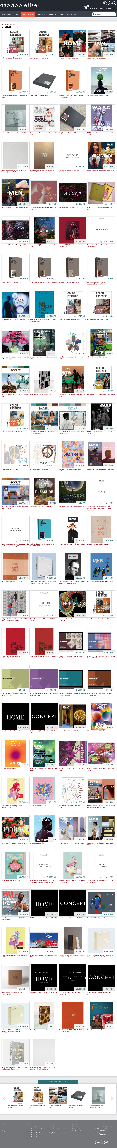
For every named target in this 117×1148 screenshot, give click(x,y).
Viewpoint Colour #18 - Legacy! (97, 357)
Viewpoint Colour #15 (9, 768)
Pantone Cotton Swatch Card (34, 1129)
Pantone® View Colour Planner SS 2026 (14, 843)
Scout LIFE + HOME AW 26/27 (68, 731)
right (113, 1099)
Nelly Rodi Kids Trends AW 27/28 (12, 282)
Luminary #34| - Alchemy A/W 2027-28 (71, 207)
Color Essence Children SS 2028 (12, 58)
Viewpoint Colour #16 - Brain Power (99, 731)
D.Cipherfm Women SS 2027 (39, 469)
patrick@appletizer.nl (101, 1133)
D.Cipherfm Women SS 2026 (11, 880)
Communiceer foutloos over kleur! (36, 1127)
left (4, 1099)
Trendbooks (12, 24)
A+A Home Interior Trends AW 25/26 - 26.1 (44, 992)
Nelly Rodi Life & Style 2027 (67, 133)
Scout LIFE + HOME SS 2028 (96, 58)
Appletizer (5, 1127)
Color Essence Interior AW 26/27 (97, 619)
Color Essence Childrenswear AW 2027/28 (72, 319)
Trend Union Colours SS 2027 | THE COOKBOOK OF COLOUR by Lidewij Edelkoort (99, 508)
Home (4, 24)
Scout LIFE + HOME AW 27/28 (68, 58)
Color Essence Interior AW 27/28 (97, 319)
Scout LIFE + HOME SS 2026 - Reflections (100, 469)
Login (4, 1131)
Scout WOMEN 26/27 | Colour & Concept (72, 544)
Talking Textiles (77, 1129)
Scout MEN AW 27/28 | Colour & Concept (15, 207)
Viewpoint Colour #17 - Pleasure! (41, 506)
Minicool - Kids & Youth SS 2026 (12, 581)
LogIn (101, 9)
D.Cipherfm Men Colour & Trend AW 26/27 (101, 581)
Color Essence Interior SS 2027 (12, 432)
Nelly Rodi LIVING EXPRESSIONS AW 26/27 (44, 656)
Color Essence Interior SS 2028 (40, 58)
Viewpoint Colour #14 (37, 843)
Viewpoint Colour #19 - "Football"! (98, 95)
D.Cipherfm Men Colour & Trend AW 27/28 (15, 319)
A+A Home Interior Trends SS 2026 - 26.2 (43, 918)
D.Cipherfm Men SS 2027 (10, 469)
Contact (4, 1129)
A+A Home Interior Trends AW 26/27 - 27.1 (15, 731)
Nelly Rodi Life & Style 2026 (96, 918)
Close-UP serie (76, 1127)
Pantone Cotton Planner (33, 1135)
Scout (50, 1131)
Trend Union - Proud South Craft (40, 394)
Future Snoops (53, 1127)
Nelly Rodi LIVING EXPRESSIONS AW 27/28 (44, 282)
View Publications (77, 1131)
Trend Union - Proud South (39, 1030)
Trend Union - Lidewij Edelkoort (59, 1129)
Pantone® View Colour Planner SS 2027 (71, 506)
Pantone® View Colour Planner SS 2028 (14, 133)
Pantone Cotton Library (32, 1131)
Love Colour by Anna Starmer (96, 1030)
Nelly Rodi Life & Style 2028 (39, 95)
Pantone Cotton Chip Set (33, 1133)
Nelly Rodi (52, 1133)
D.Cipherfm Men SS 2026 (38, 806)
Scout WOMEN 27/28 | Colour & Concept (100, 170)
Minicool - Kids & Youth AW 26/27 (98, 544)
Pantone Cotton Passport (33, 1137)
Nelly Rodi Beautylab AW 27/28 (69, 282)
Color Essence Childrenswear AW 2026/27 (101, 394)
